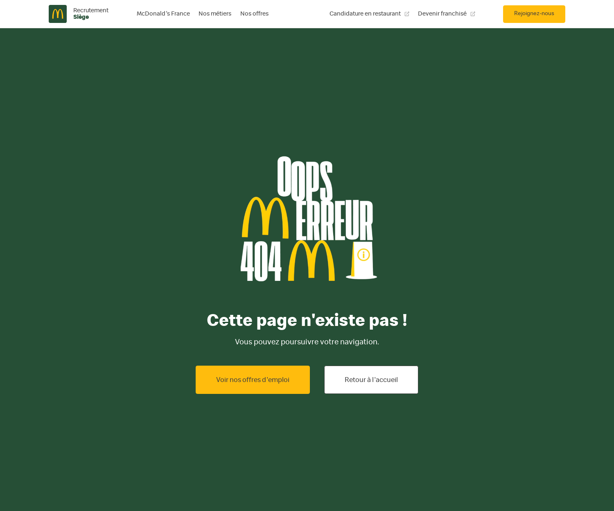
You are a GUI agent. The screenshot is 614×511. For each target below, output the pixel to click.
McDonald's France (163, 14)
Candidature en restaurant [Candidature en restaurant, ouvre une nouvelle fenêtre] (369, 14)
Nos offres (254, 14)
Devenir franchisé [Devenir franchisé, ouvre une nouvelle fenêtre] (446, 14)
